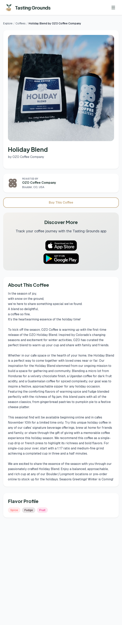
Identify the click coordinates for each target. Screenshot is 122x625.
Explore (7, 23)
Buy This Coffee (61, 202)
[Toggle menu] (113, 8)
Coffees (20, 23)
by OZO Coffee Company (26, 157)
